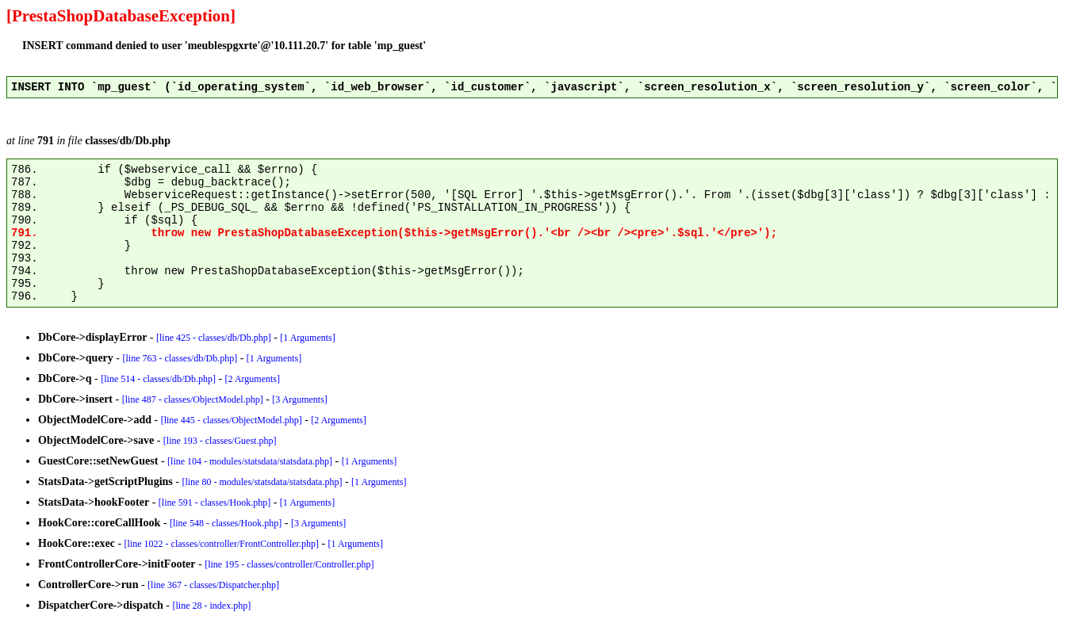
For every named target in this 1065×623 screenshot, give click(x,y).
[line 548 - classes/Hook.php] (226, 523)
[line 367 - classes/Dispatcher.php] (213, 585)
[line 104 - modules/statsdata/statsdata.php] (249, 461)
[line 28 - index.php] (212, 605)
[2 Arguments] (252, 378)
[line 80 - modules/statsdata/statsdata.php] (262, 481)
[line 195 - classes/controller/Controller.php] (289, 564)
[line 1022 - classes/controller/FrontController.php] (222, 543)
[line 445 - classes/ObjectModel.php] (231, 420)
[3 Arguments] (299, 399)
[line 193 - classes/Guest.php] (220, 440)
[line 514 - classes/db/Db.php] (158, 378)
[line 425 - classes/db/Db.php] (213, 337)
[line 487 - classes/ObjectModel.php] (192, 399)
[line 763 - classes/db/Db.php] (180, 358)
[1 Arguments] (307, 337)
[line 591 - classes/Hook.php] (214, 502)
